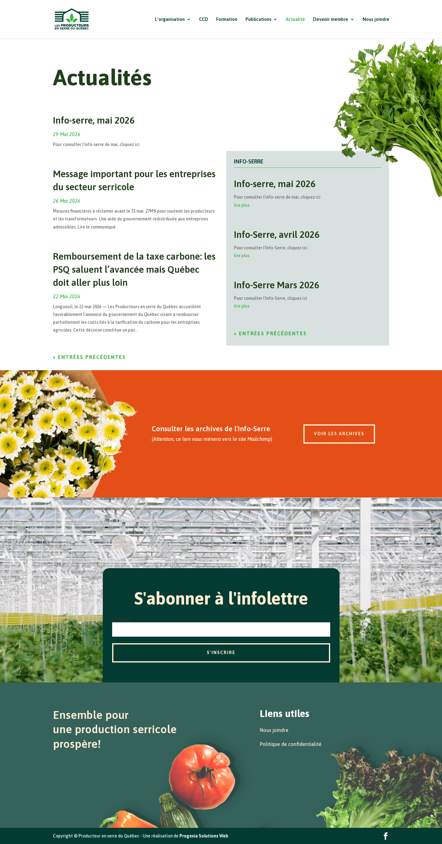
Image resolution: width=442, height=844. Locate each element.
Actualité (295, 19)
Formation (226, 19)
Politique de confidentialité (290, 744)
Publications (258, 19)
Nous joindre (376, 19)
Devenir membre (330, 19)
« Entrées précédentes (89, 357)
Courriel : (122, 618)
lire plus (242, 205)
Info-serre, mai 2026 (94, 120)
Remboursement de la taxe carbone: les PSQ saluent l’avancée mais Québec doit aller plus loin (134, 269)
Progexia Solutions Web (203, 835)
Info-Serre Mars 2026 (276, 285)
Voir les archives (339, 433)
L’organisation (170, 19)
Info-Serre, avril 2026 (277, 234)
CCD (203, 19)
